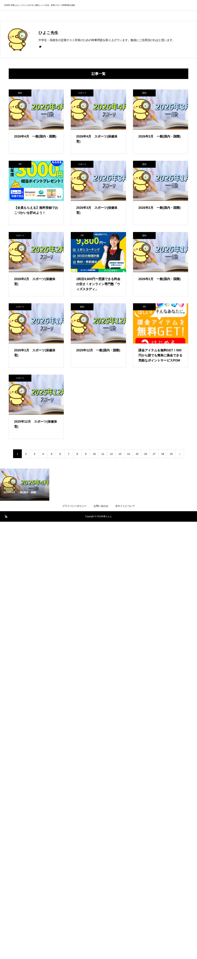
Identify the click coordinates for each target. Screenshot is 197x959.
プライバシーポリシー (74, 506)
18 (162, 454)
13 (120, 454)
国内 (20, 93)
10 (94, 454)
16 (145, 454)
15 (137, 454)
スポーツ (82, 93)
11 (102, 454)
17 (154, 454)
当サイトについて (125, 506)
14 (128, 454)
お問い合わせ (101, 506)
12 (111, 454)
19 (171, 454)
